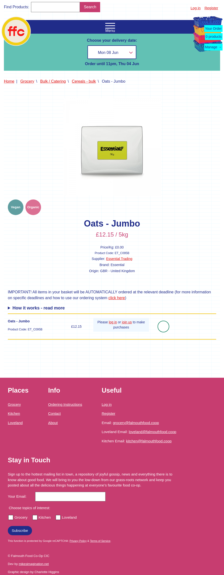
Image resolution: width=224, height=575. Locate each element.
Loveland (15, 423)
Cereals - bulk (84, 81)
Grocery (27, 81)
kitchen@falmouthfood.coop (148, 441)
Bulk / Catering (53, 81)
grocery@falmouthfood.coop (136, 423)
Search (90, 7)
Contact (54, 413)
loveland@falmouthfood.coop (152, 432)
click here (116, 298)
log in (113, 322)
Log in (196, 8)
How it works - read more (38, 308)
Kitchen (14, 413)
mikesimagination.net (34, 564)
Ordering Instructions (65, 404)
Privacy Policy (78, 540)
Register (211, 8)
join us (127, 322)
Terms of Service (100, 540)
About (53, 423)
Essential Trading (119, 259)
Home (9, 81)
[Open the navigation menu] (110, 26)
